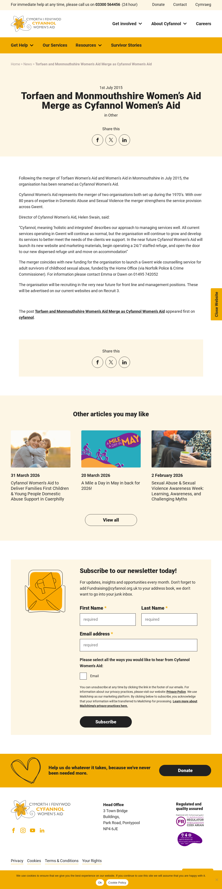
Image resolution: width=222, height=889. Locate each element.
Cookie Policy (117, 882)
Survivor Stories (126, 45)
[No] (216, 879)
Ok (100, 882)
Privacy (17, 860)
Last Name (154, 608)
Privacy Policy (176, 691)
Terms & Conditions (61, 860)
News (27, 64)
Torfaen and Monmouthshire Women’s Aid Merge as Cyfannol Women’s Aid (100, 311)
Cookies (34, 860)
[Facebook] (13, 830)
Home (15, 64)
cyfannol (26, 317)
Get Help (22, 45)
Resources (89, 45)
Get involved (127, 23)
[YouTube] (32, 830)
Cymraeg (203, 4)
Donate (158, 4)
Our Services (55, 45)
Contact (180, 4)
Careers (203, 23)
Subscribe (105, 721)
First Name (93, 608)
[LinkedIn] (42, 830)
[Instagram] (23, 830)
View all (111, 520)
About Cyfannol (169, 23)
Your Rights (92, 860)
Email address (96, 634)
